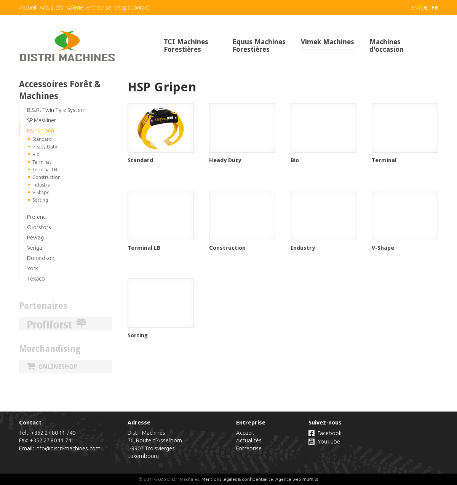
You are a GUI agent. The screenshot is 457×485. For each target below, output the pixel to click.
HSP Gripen (40, 130)
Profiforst (65, 323)
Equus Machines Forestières (259, 45)
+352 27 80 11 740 (53, 432)
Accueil (27, 8)
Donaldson (40, 258)
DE (424, 8)
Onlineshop (65, 366)
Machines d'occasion (386, 45)
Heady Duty (44, 146)
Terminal (41, 162)
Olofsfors (39, 227)
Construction (46, 177)
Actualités (51, 8)
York (32, 268)
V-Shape (41, 192)
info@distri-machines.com (68, 448)
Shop (121, 8)
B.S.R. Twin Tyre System (56, 110)
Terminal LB (44, 169)
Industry (41, 184)
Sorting (40, 200)
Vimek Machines (327, 42)
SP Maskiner (41, 120)
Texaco (36, 278)
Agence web (288, 479)
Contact (139, 8)
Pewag (35, 237)
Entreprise (98, 8)
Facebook (330, 433)
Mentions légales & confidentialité (237, 479)
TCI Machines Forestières (186, 45)
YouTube (329, 441)
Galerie (75, 8)
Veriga (34, 247)
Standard (42, 139)
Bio (36, 154)
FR (434, 8)
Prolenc (36, 217)
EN (414, 8)
